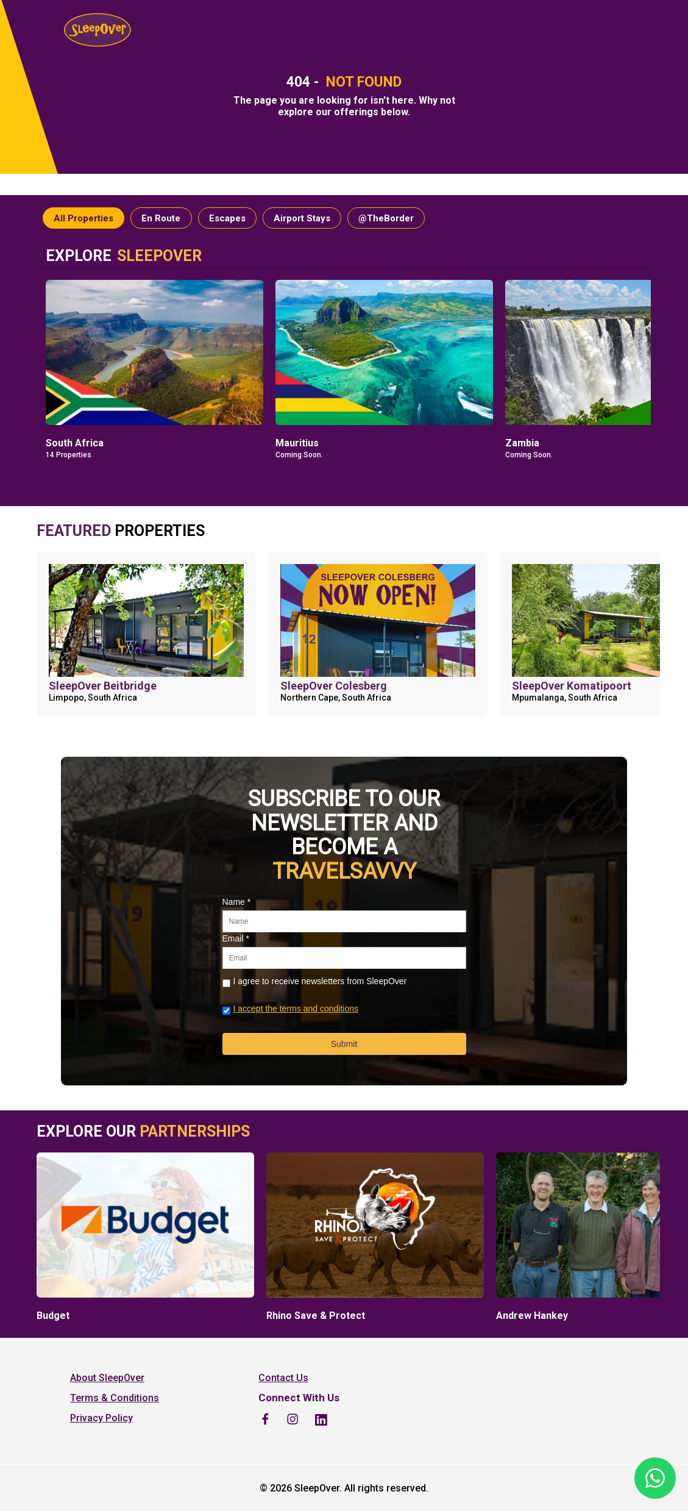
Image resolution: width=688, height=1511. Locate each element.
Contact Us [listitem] (283, 1378)
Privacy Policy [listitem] (101, 1418)
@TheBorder (386, 218)
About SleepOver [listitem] (107, 1378)
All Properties (83, 218)
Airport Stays (302, 218)
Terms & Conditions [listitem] (114, 1398)
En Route (160, 218)
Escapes (227, 218)
